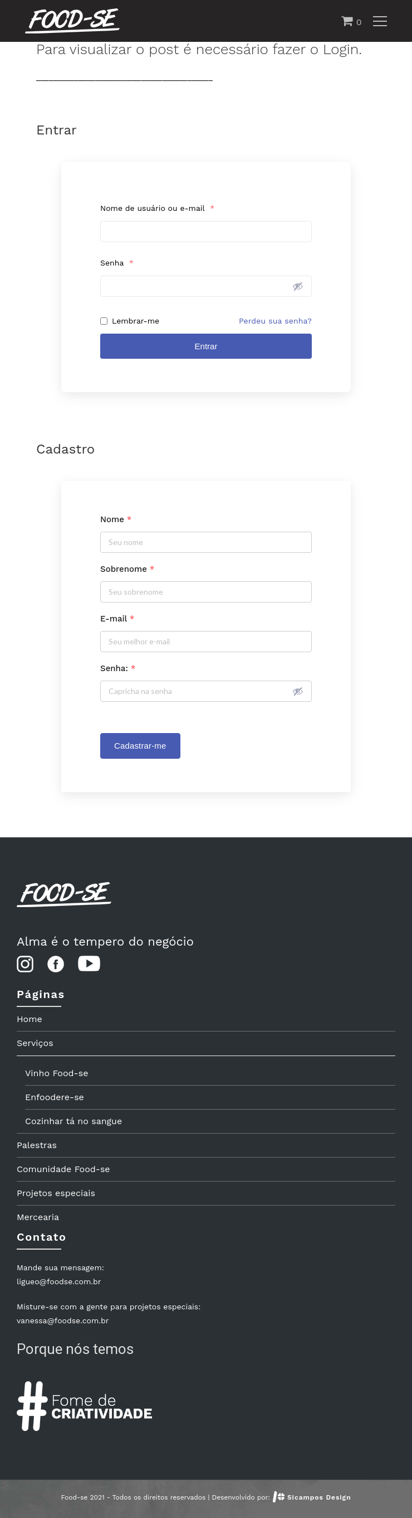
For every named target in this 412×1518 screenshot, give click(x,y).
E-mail (117, 619)
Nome (115, 519)
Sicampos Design (319, 1497)
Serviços (35, 1043)
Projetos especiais (56, 1193)
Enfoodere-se (54, 1097)
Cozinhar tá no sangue (73, 1121)
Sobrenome (127, 569)
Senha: (117, 668)
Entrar (206, 346)
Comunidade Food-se (63, 1169)
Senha (117, 262)
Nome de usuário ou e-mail (157, 208)
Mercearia (38, 1217)
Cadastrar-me (140, 745)
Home (29, 1019)
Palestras (37, 1145)
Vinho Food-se (56, 1073)
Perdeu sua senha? (275, 320)
